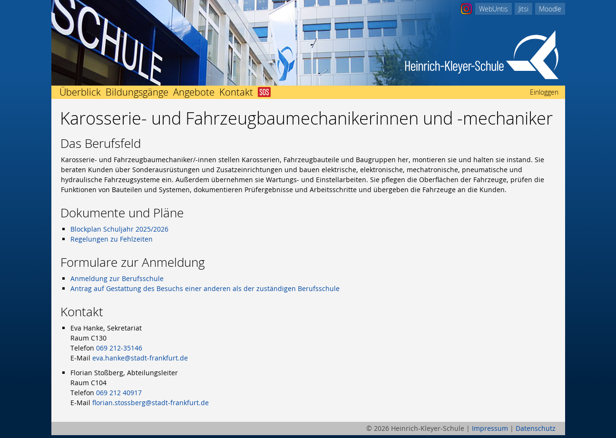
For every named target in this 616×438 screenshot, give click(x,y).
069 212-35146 (119, 347)
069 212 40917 (119, 392)
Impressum (490, 428)
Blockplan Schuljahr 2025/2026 (119, 229)
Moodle (550, 8)
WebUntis (493, 8)
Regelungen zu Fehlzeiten (111, 238)
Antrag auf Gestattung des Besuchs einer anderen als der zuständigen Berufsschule (205, 288)
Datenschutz (536, 428)
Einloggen (544, 92)
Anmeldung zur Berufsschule (117, 278)
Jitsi (523, 8)
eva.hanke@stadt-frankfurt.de (140, 357)
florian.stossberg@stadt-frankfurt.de (150, 402)
